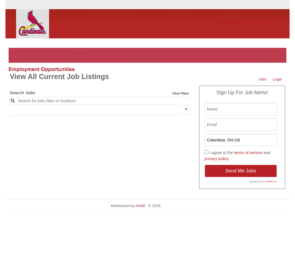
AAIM (140, 206)
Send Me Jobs (240, 171)
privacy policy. (217, 158)
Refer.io (271, 181)
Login (277, 79)
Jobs (262, 79)
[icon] (186, 109)
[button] (185, 110)
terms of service (248, 152)
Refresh (177, 206)
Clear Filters (180, 93)
